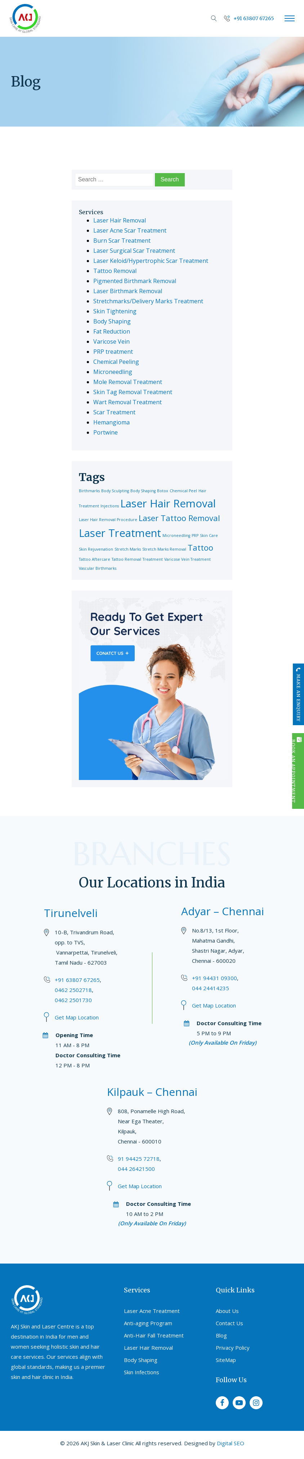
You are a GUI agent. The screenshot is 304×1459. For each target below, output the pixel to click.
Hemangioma (111, 422)
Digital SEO (230, 1443)
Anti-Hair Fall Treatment (154, 1335)
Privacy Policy (233, 1347)
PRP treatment (113, 352)
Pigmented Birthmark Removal (134, 281)
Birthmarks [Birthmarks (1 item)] (89, 490)
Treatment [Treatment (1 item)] (153, 559)
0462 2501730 (73, 1000)
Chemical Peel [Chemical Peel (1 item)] (183, 490)
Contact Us (229, 1323)
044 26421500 (136, 1168)
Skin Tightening (115, 311)
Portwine (105, 432)
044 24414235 (210, 988)
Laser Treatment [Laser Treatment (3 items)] (120, 533)
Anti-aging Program (148, 1323)
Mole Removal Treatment (127, 382)
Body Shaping (112, 321)
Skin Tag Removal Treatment (132, 392)
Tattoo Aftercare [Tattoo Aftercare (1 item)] (94, 559)
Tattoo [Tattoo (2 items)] (200, 547)
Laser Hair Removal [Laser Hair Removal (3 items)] (168, 503)
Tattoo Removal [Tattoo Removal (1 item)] (126, 559)
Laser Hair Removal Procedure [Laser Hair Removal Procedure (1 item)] (108, 519)
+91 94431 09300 (214, 978)
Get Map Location (77, 1017)
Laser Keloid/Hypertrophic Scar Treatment (150, 261)
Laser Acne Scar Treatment (129, 230)
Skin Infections (141, 1372)
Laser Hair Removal (119, 220)
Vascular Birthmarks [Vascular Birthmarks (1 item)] (97, 568)
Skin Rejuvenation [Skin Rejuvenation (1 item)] (96, 549)
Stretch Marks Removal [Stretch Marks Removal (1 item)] (164, 549)
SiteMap (226, 1359)
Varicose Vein (111, 341)
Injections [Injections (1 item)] (109, 505)
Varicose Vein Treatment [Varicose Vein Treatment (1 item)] (187, 559)
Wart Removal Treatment (127, 402)
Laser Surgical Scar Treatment (134, 251)
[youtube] (239, 1402)
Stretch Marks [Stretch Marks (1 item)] (128, 549)
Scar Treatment (114, 412)
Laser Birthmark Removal (127, 291)
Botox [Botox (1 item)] (162, 490)
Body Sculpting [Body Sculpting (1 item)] (115, 490)
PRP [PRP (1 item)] (195, 535)
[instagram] (256, 1402)
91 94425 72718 (139, 1158)
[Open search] (214, 18)
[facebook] (222, 1402)
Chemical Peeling (116, 362)
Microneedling (112, 372)
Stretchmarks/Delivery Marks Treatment (148, 301)
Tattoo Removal (115, 271)
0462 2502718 (73, 989)
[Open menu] (289, 18)
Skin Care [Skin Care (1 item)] (209, 535)
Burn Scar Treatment (122, 240)
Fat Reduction (111, 331)
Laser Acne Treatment (152, 1310)
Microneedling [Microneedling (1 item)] (176, 535)
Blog (221, 1335)
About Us (227, 1310)
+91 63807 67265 (77, 979)
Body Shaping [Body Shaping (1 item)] (143, 490)
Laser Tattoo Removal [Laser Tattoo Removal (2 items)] (179, 518)
